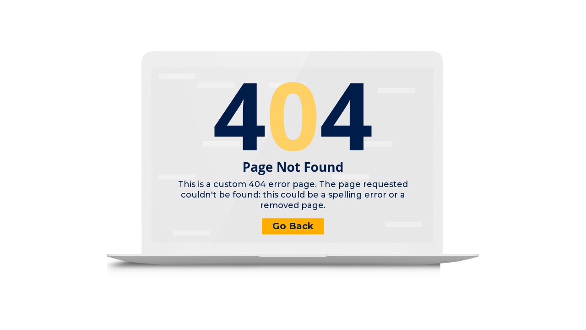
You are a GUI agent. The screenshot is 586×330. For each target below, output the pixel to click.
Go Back (293, 225)
